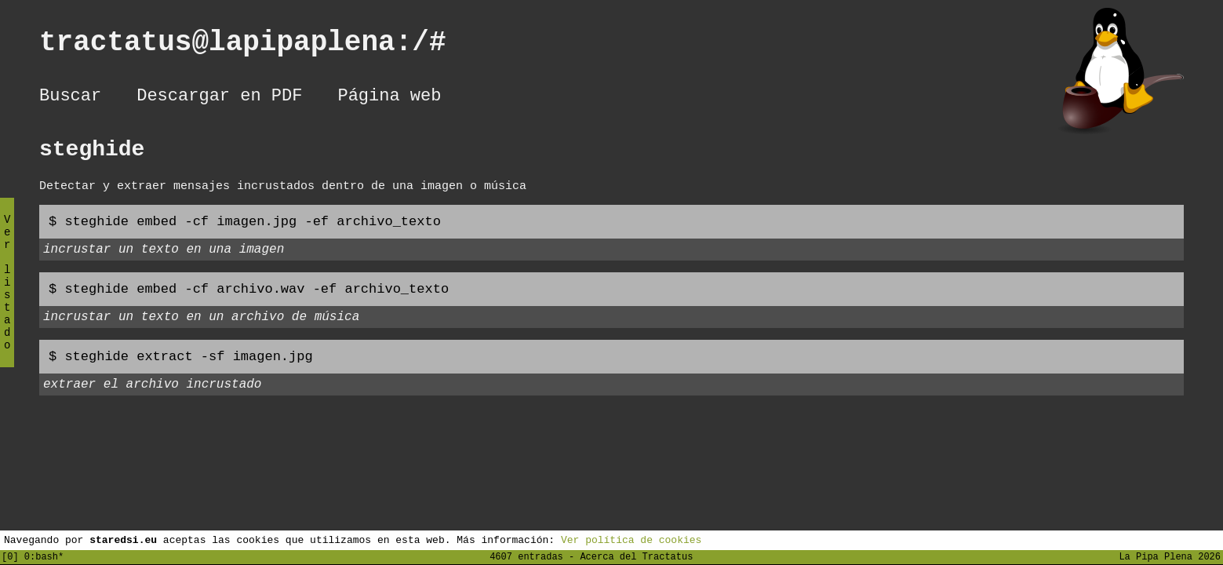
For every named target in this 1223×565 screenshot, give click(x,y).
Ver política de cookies (631, 539)
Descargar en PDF (219, 98)
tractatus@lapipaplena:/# (259, 46)
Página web (389, 98)
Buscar (70, 98)
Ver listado (7, 295)
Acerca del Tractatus (636, 556)
